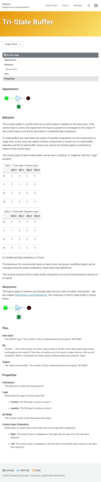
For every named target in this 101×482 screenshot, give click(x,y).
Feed (36, 470)
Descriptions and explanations (31, 295)
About (65, 5)
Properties (9, 78)
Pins (6, 74)
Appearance (10, 60)
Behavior (8, 64)
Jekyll (43, 475)
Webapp (77, 5)
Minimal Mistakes (57, 475)
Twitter (22, 470)
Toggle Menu (11, 44)
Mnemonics (11, 69)
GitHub (8, 470)
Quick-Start (51, 5)
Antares (15, 6)
